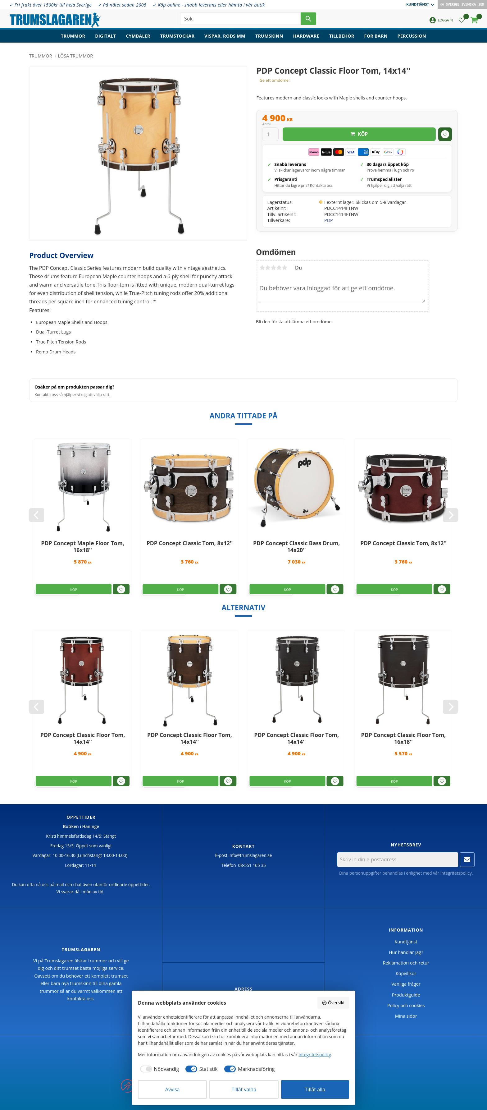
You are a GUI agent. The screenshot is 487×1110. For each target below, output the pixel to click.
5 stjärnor (284, 267)
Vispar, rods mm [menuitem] (224, 36)
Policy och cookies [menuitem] (406, 1005)
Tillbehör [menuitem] (341, 36)
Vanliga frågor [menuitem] (406, 984)
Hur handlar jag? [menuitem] (406, 952)
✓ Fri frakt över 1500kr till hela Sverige (50, 5)
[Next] (450, 515)
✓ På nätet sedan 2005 (122, 5)
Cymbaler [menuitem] (138, 36)
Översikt (333, 1003)
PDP (328, 220)
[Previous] (36, 515)
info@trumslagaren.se (250, 855)
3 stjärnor (273, 267)
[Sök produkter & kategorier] (240, 18)
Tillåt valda (244, 1089)
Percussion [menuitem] (412, 36)
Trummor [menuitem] (73, 36)
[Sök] (308, 18)
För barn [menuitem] (376, 36)
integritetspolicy (456, 873)
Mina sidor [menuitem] (406, 1016)
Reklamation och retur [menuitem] (406, 963)
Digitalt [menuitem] (105, 36)
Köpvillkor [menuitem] (406, 973)
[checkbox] (158, 1069)
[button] (461, 20)
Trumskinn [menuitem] (269, 36)
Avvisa (172, 1089)
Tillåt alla (315, 1089)
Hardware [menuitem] (306, 36)
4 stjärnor (279, 267)
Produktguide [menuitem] (406, 995)
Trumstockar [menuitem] (177, 36)
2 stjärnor (268, 267)
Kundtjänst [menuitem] (417, 4)
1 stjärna (262, 267)
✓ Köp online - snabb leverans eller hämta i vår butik (208, 5)
